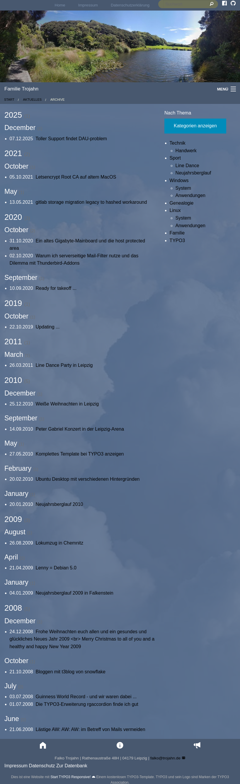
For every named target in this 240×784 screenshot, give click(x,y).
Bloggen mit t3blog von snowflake (70, 671)
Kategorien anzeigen (195, 125)
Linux (175, 210)
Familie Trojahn (21, 89)
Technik (177, 143)
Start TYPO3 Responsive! (70, 777)
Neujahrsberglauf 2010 (59, 504)
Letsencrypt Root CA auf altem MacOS (76, 176)
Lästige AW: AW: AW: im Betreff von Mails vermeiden (90, 729)
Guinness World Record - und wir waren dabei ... (86, 696)
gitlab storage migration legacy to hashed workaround (91, 202)
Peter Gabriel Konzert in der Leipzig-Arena (80, 429)
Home (60, 5)
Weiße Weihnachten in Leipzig (67, 403)
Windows (179, 180)
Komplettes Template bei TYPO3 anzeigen (80, 453)
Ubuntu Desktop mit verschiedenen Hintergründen (88, 479)
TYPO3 (177, 240)
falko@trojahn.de (165, 758)
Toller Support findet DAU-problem (71, 138)
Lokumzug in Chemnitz (60, 542)
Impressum (88, 5)
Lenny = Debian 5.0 (56, 567)
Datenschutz (42, 765)
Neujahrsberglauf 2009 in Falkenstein (74, 592)
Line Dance (187, 165)
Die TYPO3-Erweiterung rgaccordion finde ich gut (87, 704)
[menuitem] (59, 5)
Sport (175, 157)
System (183, 188)
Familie (177, 232)
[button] (42, 745)
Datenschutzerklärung (130, 5)
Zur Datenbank (71, 765)
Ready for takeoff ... (56, 288)
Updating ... (48, 326)
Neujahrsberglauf (193, 172)
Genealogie (182, 203)
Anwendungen (190, 195)
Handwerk (186, 150)
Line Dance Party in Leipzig (64, 365)
